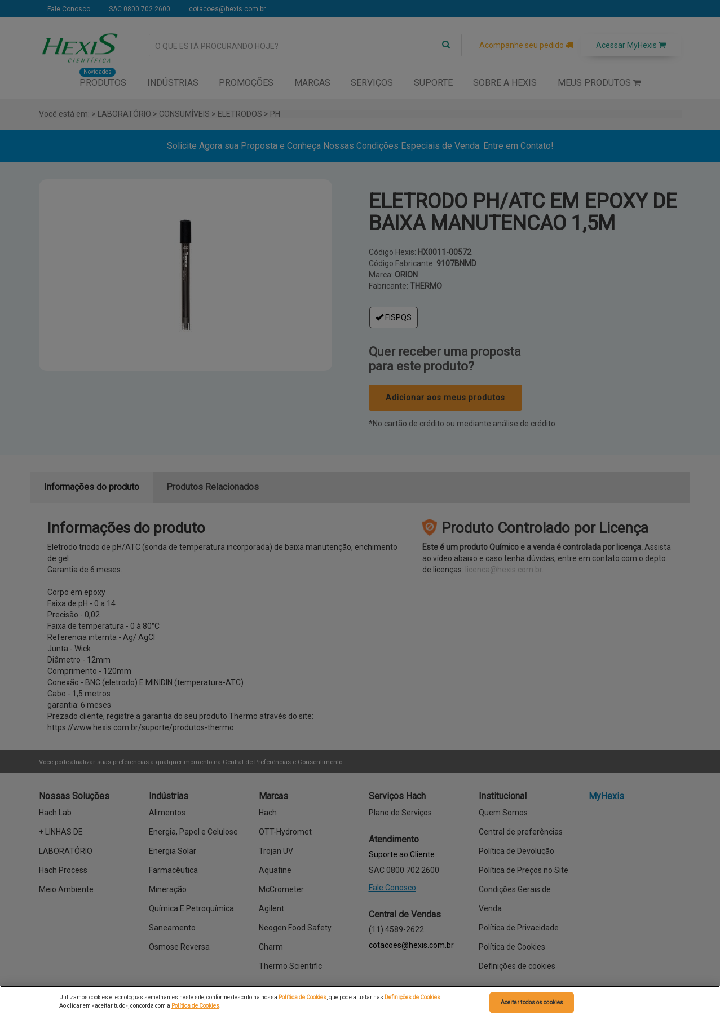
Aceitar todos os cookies (532, 1002)
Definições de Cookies (412, 997)
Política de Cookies (302, 997)
